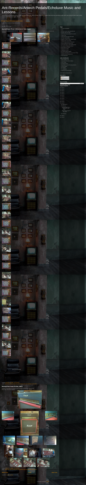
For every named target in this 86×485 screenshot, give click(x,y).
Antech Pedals (63, 62)
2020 (62, 92)
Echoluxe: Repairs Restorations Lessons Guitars (12, 20)
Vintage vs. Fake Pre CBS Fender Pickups (68, 39)
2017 (62, 95)
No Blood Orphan (64, 66)
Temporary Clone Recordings (66, 70)
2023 (62, 89)
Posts (62, 77)
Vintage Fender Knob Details (66, 40)
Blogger (47, 481)
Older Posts (54, 472)
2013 (62, 99)
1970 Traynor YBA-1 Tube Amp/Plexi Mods (68, 44)
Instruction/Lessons (64, 63)
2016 (62, 96)
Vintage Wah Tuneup (64, 50)
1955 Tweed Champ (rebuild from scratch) (68, 33)
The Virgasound (64, 69)
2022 (62, 90)
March (63, 105)
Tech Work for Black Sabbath (66, 51)
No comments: (17, 382)
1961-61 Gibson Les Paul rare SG (67, 43)
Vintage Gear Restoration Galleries (67, 60)
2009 (62, 115)
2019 (62, 93)
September (64, 104)
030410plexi (9, 58)
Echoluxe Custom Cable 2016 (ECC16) (68, 31)
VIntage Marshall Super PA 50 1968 (67, 36)
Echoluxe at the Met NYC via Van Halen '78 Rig (69, 52)
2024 (62, 87)
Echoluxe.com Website (65, 28)
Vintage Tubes (63, 35)
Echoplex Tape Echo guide (65, 32)
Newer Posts (5, 472)
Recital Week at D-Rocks (65, 47)
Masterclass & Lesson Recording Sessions (68, 64)
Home (29, 472)
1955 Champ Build (64, 55)
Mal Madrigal (63, 67)
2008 (62, 117)
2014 (62, 98)
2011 (62, 101)
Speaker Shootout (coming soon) (67, 54)
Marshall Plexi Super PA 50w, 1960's (12, 386)
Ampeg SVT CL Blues (65, 48)
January (63, 113)
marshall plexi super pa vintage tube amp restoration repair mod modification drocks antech (21, 383)
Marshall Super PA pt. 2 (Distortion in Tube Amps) (16, 29)
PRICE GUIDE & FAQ (65, 59)
